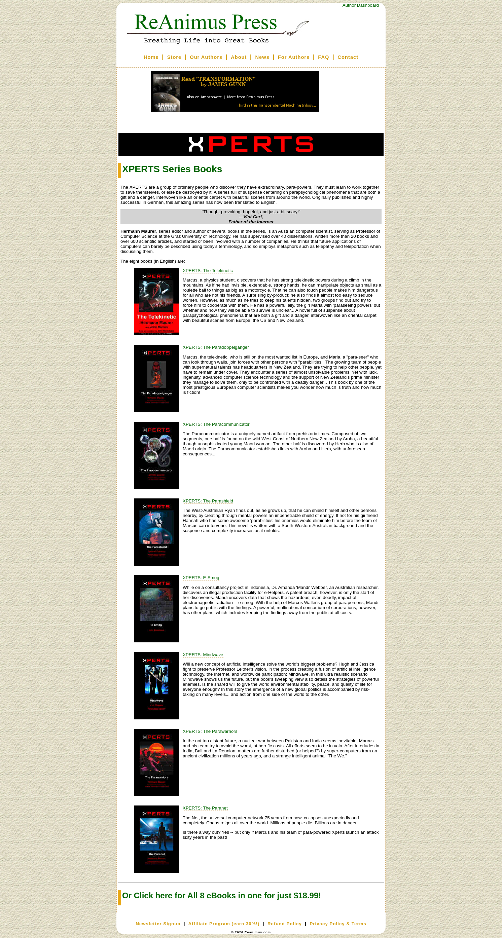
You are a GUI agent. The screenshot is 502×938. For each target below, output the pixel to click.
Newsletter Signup (158, 923)
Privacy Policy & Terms (338, 923)
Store (174, 57)
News (262, 57)
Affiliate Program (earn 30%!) (223, 923)
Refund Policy (284, 923)
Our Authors (206, 57)
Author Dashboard (361, 5)
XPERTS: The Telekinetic (208, 270)
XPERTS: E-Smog (201, 577)
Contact (348, 57)
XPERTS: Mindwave (203, 654)
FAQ (323, 57)
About (239, 57)
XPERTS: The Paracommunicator (216, 424)
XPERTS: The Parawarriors (210, 731)
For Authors (294, 57)
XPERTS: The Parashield (208, 500)
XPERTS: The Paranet (205, 808)
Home (151, 57)
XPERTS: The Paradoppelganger (216, 347)
